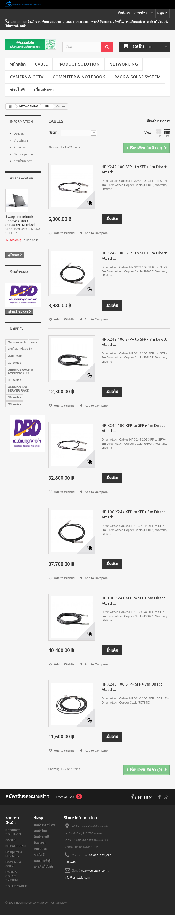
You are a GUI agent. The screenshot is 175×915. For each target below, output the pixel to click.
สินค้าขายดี (41, 837)
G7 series (14, 362)
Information (21, 121)
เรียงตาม (53, 132)
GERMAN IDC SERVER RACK (18, 388)
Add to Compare (96, 233)
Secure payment (24, 154)
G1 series (14, 380)
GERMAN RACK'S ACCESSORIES (20, 371)
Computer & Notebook (79, 77)
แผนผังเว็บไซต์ (43, 866)
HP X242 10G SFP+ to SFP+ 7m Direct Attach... (134, 342)
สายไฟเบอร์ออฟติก (20, 349)
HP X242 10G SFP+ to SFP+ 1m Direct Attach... (134, 169)
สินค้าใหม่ (40, 831)
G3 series (14, 404)
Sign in (162, 13)
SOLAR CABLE (16, 886)
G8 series (14, 397)
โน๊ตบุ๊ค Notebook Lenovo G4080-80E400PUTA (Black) (21, 221)
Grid (158, 133)
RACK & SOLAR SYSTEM (137, 77)
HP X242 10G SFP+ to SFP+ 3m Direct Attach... (134, 255)
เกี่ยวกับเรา (44, 89)
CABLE (41, 64)
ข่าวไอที (17, 89)
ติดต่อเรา (124, 13)
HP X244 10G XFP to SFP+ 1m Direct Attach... (133, 428)
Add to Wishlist (64, 233)
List (167, 133)
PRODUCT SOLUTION (78, 64)
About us (19, 147)
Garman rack (17, 342)
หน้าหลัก (18, 64)
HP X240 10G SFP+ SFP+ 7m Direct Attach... (132, 686)
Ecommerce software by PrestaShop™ (41, 902)
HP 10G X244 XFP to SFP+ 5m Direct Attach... (133, 600)
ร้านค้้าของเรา (22, 161)
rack (34, 342)
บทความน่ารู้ (42, 860)
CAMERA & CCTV (26, 77)
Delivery (19, 133)
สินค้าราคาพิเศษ (21, 178)
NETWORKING (123, 64)
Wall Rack (15, 356)
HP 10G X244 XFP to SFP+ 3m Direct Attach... (133, 514)
